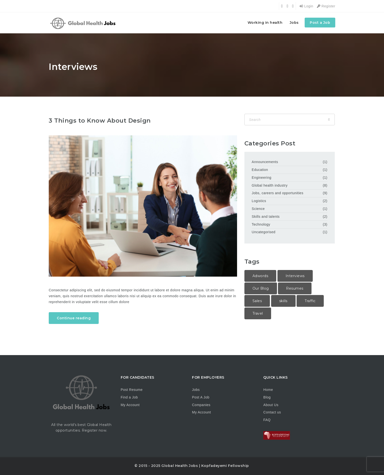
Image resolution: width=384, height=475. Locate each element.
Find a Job (129, 397)
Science (258, 209)
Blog (267, 397)
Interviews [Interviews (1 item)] (295, 276)
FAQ (267, 420)
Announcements (265, 162)
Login (306, 6)
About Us (270, 405)
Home (268, 390)
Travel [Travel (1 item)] (257, 313)
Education (260, 170)
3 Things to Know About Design (100, 120)
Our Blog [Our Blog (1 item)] (260, 288)
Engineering (261, 178)
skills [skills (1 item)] (283, 301)
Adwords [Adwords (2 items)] (260, 276)
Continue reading (74, 318)
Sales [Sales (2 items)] (257, 301)
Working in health (265, 22)
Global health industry (270, 185)
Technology (261, 224)
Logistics (259, 201)
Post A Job (200, 397)
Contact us (272, 412)
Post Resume (132, 390)
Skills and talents (266, 216)
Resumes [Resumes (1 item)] (294, 288)
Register (326, 6)
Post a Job (320, 22)
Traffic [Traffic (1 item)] (310, 301)
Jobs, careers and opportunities (277, 193)
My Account (130, 405)
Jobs (294, 22)
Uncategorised (264, 232)
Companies (201, 405)
